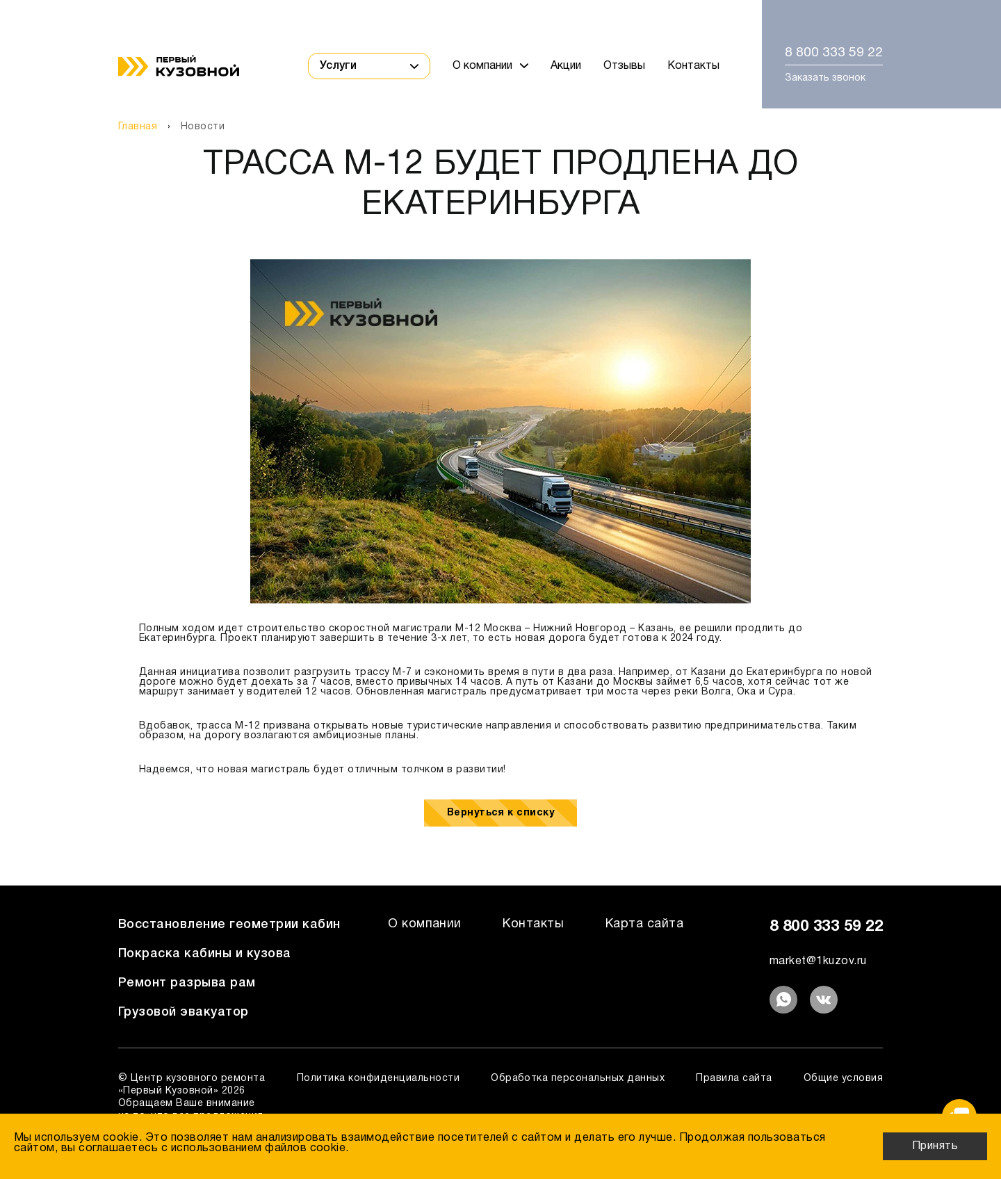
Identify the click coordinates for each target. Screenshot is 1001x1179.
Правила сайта (734, 1078)
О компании (490, 66)
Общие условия (843, 1078)
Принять (935, 1146)
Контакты (693, 66)
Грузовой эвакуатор (183, 1012)
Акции (566, 66)
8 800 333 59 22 (834, 53)
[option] (500, 431)
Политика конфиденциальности (378, 1078)
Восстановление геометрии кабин (229, 924)
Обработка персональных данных (578, 1078)
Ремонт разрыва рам (187, 983)
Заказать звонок (825, 78)
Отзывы (624, 66)
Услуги (369, 66)
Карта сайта (644, 924)
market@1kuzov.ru (818, 961)
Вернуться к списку (501, 813)
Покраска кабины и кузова (204, 953)
